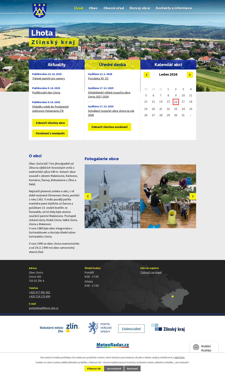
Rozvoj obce (140, 8)
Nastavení (132, 368)
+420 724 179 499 (39, 296)
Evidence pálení (131, 328)
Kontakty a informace (174, 8)
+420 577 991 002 (39, 292)
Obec (93, 8)
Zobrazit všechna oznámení (109, 127)
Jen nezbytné (114, 368)
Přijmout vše (94, 368)
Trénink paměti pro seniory (48, 78)
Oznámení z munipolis (50, 133)
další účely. (180, 357)
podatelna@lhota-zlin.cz (43, 308)
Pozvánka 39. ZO (98, 78)
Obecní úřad (114, 8)
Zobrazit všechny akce (50, 123)
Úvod (78, 8)
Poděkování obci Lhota (46, 92)
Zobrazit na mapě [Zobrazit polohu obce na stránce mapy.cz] (151, 272)
